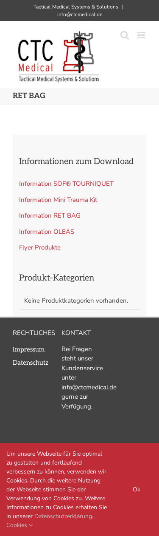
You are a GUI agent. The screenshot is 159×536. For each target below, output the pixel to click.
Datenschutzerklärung (63, 516)
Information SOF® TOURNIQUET (66, 183)
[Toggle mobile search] (124, 35)
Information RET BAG (50, 215)
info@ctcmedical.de (79, 14)
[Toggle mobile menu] (141, 35)
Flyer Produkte (40, 247)
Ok (136, 489)
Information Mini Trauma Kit (58, 200)
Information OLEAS (46, 231)
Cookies (19, 525)
